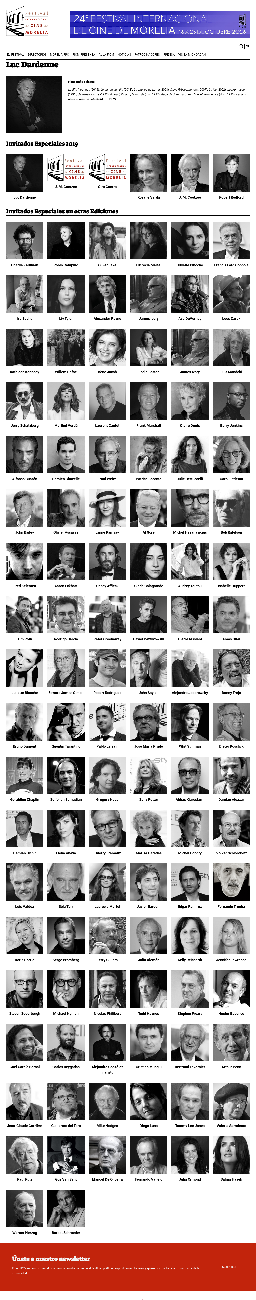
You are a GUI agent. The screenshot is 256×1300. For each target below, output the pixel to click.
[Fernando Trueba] (231, 900)
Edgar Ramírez (190, 906)
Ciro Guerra (107, 187)
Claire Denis (190, 425)
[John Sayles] (148, 686)
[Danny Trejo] (231, 686)
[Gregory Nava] (107, 793)
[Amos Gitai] (231, 632)
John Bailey (24, 532)
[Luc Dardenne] (24, 190)
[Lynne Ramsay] (107, 525)
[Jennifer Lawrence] (231, 953)
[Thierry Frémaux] (107, 846)
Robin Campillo (66, 265)
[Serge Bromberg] (66, 953)
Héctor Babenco (231, 1013)
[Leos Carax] (231, 312)
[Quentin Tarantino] (66, 739)
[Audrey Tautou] (190, 579)
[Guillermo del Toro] (66, 1119)
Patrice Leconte (148, 479)
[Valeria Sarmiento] (231, 1119)
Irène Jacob (107, 372)
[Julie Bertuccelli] (190, 472)
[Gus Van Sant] (66, 1172)
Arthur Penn (231, 1067)
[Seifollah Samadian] (66, 793)
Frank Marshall (148, 425)
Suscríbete (229, 1267)
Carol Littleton (231, 479)
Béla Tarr (66, 906)
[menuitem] (15, 54)
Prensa (169, 54)
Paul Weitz (107, 479)
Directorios (37, 54)
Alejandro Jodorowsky (190, 693)
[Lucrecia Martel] (148, 258)
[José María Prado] (148, 739)
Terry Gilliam (107, 960)
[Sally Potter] (148, 793)
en (247, 46)
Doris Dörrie (24, 960)
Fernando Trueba (231, 906)
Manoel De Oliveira (107, 1179)
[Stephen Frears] (190, 1007)
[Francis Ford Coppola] (231, 258)
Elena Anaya (66, 853)
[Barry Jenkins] (231, 419)
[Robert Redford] (231, 190)
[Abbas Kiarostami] (190, 793)
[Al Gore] (148, 525)
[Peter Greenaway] (107, 632)
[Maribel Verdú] (66, 419)
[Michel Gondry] (190, 846)
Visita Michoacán (192, 54)
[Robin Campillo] (66, 258)
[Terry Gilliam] (107, 953)
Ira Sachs (24, 318)
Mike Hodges (107, 1126)
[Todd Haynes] (148, 1007)
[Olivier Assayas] (66, 525)
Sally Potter (148, 799)
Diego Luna (149, 1126)
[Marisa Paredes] (148, 846)
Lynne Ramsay (107, 532)
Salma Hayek (231, 1179)
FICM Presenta (84, 54)
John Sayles (148, 693)
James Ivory (149, 318)
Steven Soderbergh (24, 1013)
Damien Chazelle (66, 479)
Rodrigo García (66, 639)
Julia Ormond (190, 1179)
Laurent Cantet (107, 425)
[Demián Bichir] (24, 846)
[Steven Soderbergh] (24, 1007)
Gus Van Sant (66, 1179)
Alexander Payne (107, 318)
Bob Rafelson (231, 532)
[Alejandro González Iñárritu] (107, 1060)
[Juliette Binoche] (190, 258)
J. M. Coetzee (66, 187)
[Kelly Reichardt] (190, 953)
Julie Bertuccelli (190, 479)
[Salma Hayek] (231, 1172)
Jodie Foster (149, 372)
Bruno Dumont (24, 746)
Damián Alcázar (231, 799)
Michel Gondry (190, 853)
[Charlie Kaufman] (24, 258)
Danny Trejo (231, 693)
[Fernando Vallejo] (148, 1172)
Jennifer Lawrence (231, 960)
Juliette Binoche (190, 265)
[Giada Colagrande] (148, 579)
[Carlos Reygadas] (66, 1060)
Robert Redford (231, 197)
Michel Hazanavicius (190, 532)
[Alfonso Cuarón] (24, 472)
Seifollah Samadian (66, 799)
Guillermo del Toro (66, 1126)
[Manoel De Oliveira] (107, 1172)
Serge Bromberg (66, 960)
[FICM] (27, 21)
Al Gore (149, 532)
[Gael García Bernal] (24, 1060)
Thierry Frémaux (107, 853)
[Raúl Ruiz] (24, 1172)
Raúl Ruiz (24, 1179)
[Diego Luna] (148, 1119)
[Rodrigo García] (66, 632)
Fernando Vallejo (148, 1179)
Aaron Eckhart (65, 586)
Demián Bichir (24, 853)
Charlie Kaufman (24, 265)
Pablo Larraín (107, 746)
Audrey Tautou (190, 586)
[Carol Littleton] (231, 472)
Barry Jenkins (231, 425)
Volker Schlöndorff (231, 853)
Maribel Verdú (66, 425)
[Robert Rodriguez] (107, 686)
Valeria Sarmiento (231, 1126)
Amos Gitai (231, 639)
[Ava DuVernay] (190, 312)
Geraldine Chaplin (24, 799)
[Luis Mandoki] (231, 365)
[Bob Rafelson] (231, 525)
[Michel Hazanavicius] (190, 525)
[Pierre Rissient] (190, 632)
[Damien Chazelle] (66, 472)
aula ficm (106, 54)
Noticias (124, 54)
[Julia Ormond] (190, 1172)
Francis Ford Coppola (231, 265)
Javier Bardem (149, 906)
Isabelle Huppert (231, 586)
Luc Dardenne (24, 197)
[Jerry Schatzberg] (24, 419)
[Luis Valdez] (24, 900)
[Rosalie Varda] (148, 190)
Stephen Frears (190, 1013)
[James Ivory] (148, 312)
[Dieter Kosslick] (231, 739)
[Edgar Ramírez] (190, 900)
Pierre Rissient (190, 639)
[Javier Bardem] (148, 900)
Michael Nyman (66, 1013)
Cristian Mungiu (149, 1067)
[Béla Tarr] (66, 900)
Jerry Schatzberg (25, 425)
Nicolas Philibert (107, 1013)
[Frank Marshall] (148, 419)
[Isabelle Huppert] (231, 579)
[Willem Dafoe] (66, 365)
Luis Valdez (24, 906)
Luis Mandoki (231, 372)
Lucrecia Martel (148, 265)
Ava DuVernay (189, 318)
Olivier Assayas (65, 532)
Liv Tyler (66, 318)
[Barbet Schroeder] (66, 1226)
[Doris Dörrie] (24, 953)
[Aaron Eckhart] (66, 579)
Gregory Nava (107, 799)
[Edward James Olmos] (66, 686)
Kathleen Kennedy (24, 372)
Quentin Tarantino (66, 746)
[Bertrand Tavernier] (190, 1060)
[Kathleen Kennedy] (24, 365)
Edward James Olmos (65, 693)
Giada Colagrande (148, 586)
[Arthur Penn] (231, 1060)
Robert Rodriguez (107, 693)
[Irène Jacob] (107, 365)
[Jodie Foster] (148, 365)
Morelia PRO (59, 54)
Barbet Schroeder (66, 1233)
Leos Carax (231, 318)
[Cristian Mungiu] (148, 1060)
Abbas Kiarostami (190, 799)
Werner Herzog (24, 1233)
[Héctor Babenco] (231, 1007)
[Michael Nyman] (66, 1007)
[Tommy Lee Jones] (190, 1119)
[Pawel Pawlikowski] (148, 632)
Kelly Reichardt (190, 960)
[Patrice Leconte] (148, 472)
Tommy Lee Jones (190, 1126)
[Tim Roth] (24, 632)
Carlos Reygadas (66, 1067)
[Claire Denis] (190, 419)
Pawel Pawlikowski (148, 639)
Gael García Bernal (25, 1067)
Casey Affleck (107, 586)
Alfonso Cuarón (24, 479)
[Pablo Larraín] (107, 739)
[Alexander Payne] (107, 312)
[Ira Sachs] (24, 312)
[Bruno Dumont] (24, 739)
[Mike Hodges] (107, 1119)
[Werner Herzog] (24, 1226)
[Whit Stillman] (190, 739)
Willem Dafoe (66, 372)
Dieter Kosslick (231, 746)
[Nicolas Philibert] (107, 1007)
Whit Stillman (190, 746)
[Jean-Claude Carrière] (24, 1119)
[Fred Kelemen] (24, 579)
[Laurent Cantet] (107, 419)
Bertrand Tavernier (190, 1067)
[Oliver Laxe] (107, 258)
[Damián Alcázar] (231, 793)
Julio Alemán (148, 960)
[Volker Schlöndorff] (231, 846)
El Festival (15, 54)
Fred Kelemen (24, 586)
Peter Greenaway (107, 639)
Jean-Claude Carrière (24, 1126)
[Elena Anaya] (66, 846)
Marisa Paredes (149, 853)
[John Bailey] (24, 525)
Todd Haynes (148, 1013)
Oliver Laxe (107, 265)
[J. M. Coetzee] (66, 180)
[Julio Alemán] (148, 953)
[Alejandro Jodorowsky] (190, 686)
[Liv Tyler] (66, 312)
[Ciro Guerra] (107, 180)
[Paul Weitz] (107, 472)
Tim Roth (24, 639)
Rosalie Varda (148, 197)
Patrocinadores (147, 54)
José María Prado (148, 746)
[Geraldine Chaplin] (24, 793)
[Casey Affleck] (107, 579)
